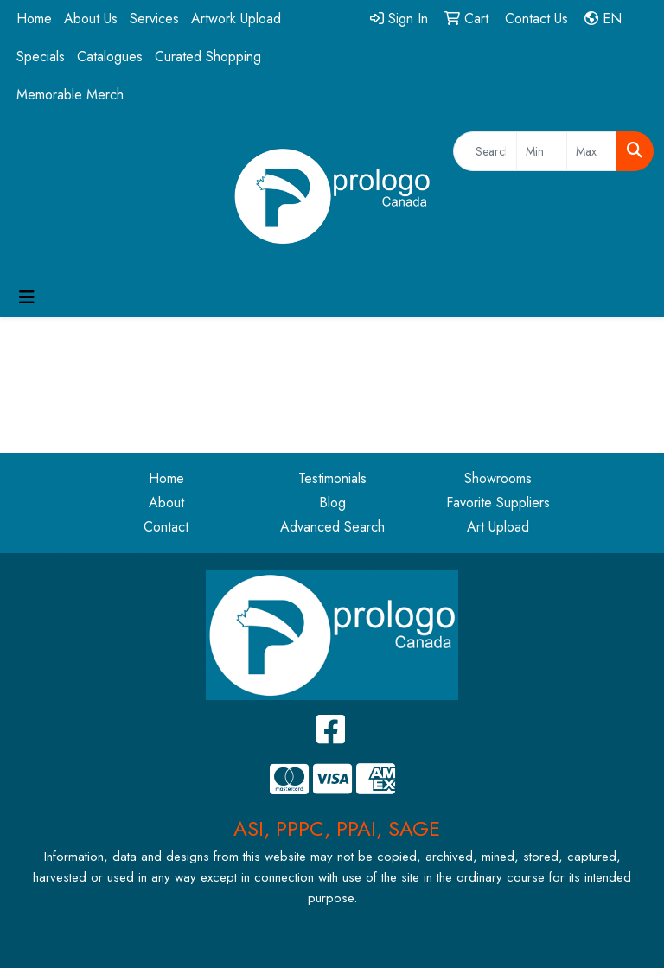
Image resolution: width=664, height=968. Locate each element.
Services (154, 19)
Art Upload (498, 527)
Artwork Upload (236, 19)
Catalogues (110, 57)
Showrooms (498, 478)
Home (34, 19)
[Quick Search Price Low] (541, 151)
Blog (332, 503)
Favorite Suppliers (498, 503)
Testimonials (332, 478)
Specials (40, 57)
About (166, 503)
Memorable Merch (70, 95)
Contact (166, 527)
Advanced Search (332, 527)
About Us (91, 19)
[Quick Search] (485, 151)
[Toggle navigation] (27, 297)
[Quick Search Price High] (591, 151)
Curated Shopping (208, 57)
